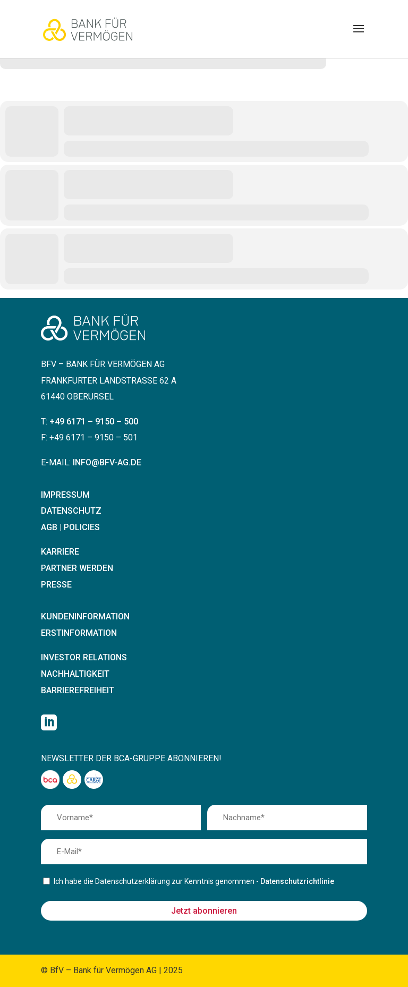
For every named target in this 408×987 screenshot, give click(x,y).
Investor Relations (84, 657)
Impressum (65, 495)
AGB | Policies (70, 527)
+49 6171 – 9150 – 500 (93, 421)
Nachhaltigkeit (75, 674)
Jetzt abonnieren (204, 911)
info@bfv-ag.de (107, 462)
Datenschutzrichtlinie (297, 881)
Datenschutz (71, 511)
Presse (56, 585)
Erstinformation (79, 633)
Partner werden (77, 568)
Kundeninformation (85, 616)
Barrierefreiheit (77, 690)
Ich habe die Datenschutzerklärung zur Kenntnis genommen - (194, 881)
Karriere (60, 552)
